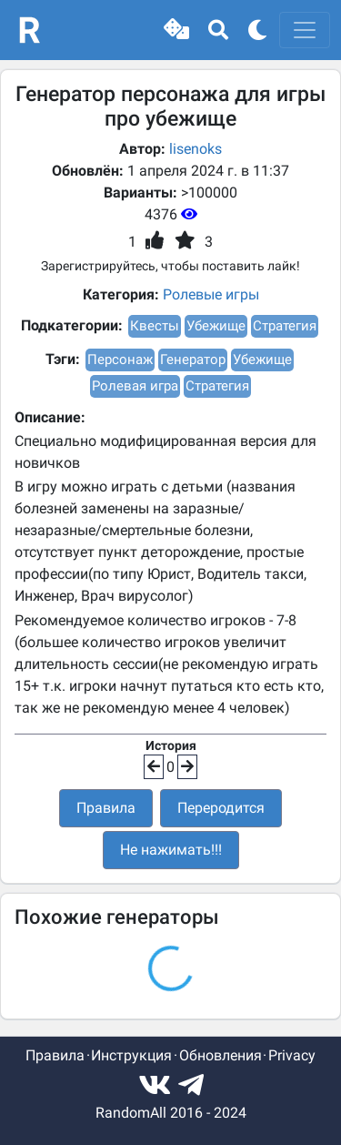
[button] (176, 30)
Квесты (154, 326)
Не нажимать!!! (171, 849)
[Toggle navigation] (304, 30)
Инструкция (131, 1055)
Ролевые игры (211, 294)
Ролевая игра (135, 386)
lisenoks (195, 148)
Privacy (292, 1055)
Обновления (220, 1055)
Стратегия (284, 326)
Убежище (216, 326)
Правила (105, 807)
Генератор (193, 359)
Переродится (221, 807)
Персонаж (120, 359)
